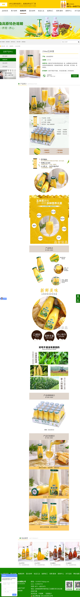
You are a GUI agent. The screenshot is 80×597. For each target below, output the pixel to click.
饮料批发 (23, 41)
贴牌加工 (50, 11)
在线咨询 (74, 76)
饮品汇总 (41, 11)
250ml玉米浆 (17, 46)
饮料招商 (8, 41)
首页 (7, 46)
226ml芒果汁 (37, 563)
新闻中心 (69, 11)
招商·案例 (59, 11)
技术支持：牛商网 (37, 593)
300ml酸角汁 (53, 563)
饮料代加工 (13, 41)
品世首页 (5, 11)
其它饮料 (5, 66)
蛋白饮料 (32, 11)
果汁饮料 (14, 11)
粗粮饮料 (23, 11)
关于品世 (69, 574)
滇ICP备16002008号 (20, 583)
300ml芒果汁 (22, 563)
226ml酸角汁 (69, 563)
